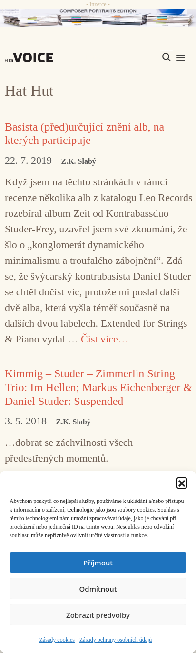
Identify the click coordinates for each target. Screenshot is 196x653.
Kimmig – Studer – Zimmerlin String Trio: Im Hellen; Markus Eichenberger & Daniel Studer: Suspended (98, 387)
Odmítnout (98, 588)
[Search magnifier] (166, 57)
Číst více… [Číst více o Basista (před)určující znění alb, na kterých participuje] (104, 339)
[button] (181, 482)
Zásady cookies (57, 639)
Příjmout (98, 562)
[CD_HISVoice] (98, 18)
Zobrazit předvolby (98, 615)
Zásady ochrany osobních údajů (115, 639)
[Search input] (121, 57)
